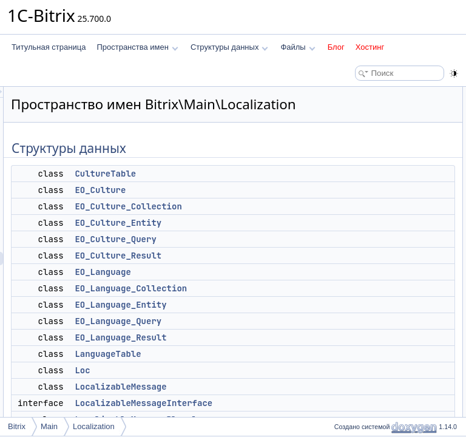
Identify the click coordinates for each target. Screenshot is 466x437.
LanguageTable (259, 370)
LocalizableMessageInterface (387, 294)
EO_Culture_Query (267, 256)
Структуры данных (229, 47)
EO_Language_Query (269, 338)
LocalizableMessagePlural (382, 307)
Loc (233, 387)
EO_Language (254, 288)
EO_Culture (251, 207)
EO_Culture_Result (269, 272)
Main (49, 426)
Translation (358, 334)
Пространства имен (137, 47)
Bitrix (16, 426)
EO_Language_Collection (282, 305)
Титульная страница (49, 47)
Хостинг (370, 47)
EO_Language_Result (272, 354)
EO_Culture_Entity (269, 239)
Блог (336, 47)
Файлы (297, 47)
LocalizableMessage (272, 403)
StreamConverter (368, 320)
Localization (94, 426)
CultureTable (257, 190)
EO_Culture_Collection (279, 223)
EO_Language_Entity (272, 321)
